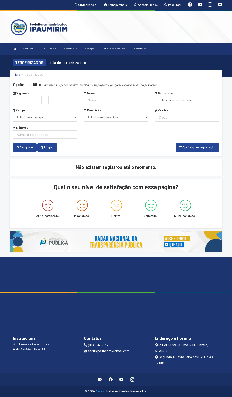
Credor (162, 110)
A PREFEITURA (30, 49)
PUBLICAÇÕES (140, 49)
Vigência (21, 93)
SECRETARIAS (71, 49)
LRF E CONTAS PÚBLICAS (115, 49)
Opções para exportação (197, 147)
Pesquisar (25, 147)
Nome (90, 93)
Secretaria (164, 93)
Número (20, 127)
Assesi (100, 391)
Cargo (19, 110)
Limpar (47, 147)
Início (16, 74)
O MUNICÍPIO (50, 49)
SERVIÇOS (90, 49)
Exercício (92, 110)
